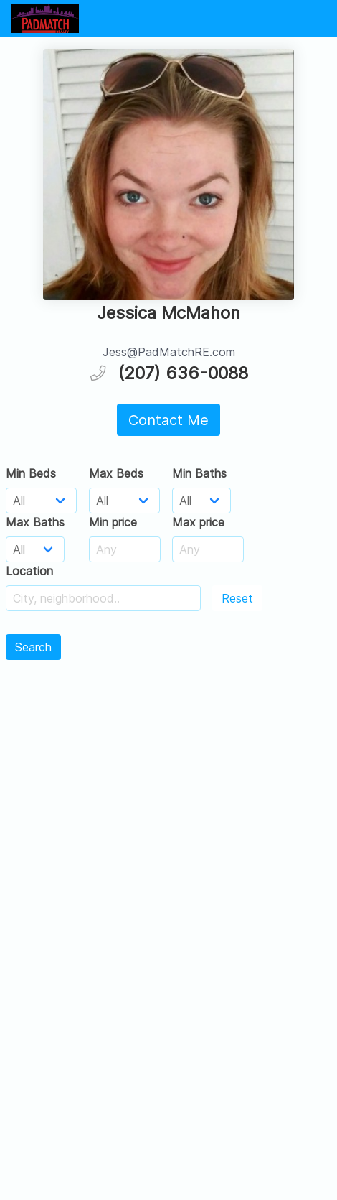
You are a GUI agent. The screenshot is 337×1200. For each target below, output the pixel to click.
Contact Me (168, 420)
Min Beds (31, 473)
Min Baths (199, 473)
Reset (237, 598)
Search (33, 647)
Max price (198, 522)
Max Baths (35, 522)
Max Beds (116, 473)
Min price (113, 522)
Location (29, 571)
